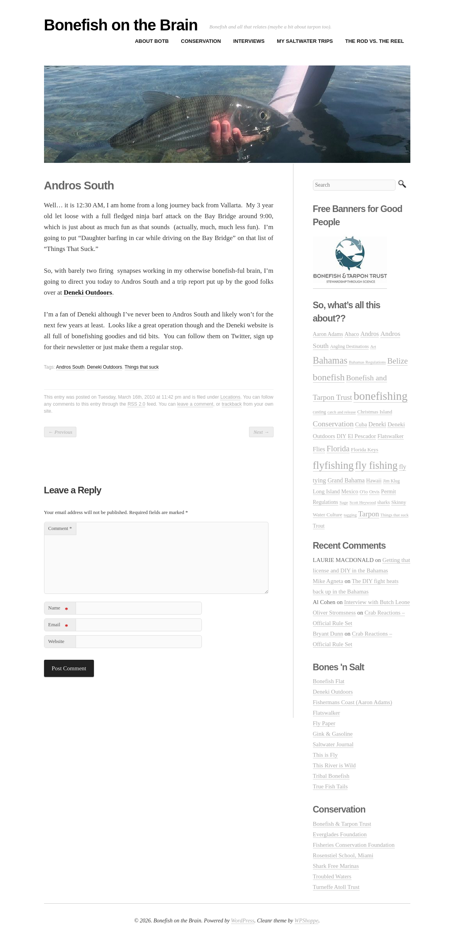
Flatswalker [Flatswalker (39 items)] (391, 436)
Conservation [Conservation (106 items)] (333, 423)
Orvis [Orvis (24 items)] (374, 492)
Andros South (70, 367)
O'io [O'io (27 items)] (364, 492)
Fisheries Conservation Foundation (354, 845)
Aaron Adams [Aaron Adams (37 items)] (328, 334)
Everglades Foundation (340, 834)
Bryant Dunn (328, 634)
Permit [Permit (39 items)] (388, 491)
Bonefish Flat (328, 681)
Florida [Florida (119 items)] (338, 448)
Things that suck (142, 367)
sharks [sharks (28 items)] (383, 502)
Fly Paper (324, 723)
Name (58, 609)
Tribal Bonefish (331, 776)
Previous (60, 432)
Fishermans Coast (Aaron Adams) (352, 702)
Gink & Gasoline (333, 734)
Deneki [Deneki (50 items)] (377, 424)
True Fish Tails (330, 786)
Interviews (249, 41)
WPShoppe (306, 921)
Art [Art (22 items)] (373, 346)
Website (56, 641)
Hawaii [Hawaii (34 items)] (374, 481)
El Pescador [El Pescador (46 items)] (362, 436)
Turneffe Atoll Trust (336, 887)
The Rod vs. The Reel (374, 41)
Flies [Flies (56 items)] (319, 449)
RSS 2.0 (136, 404)
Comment (60, 528)
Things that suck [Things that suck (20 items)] (394, 514)
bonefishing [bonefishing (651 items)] (380, 396)
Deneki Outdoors (104, 367)
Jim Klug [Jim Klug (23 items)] (391, 481)
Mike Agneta (328, 581)
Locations (230, 397)
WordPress (242, 921)
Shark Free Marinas (336, 866)
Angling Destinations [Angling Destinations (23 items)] (349, 346)
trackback (232, 404)
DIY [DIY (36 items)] (341, 436)
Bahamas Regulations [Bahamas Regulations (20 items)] (367, 362)
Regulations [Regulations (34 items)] (325, 502)
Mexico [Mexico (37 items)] (349, 491)
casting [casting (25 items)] (319, 412)
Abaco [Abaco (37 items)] (351, 334)
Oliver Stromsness (334, 612)
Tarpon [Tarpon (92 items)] (368, 514)
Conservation (201, 41)
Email (58, 626)
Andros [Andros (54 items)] (369, 333)
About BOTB (152, 41)
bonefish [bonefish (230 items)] (329, 377)
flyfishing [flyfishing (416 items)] (333, 465)
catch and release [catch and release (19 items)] (341, 412)
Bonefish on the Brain (121, 25)
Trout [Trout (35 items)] (319, 526)
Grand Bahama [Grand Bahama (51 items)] (345, 480)
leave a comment (195, 404)
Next (261, 432)
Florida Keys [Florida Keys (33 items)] (364, 449)
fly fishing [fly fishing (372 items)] (376, 465)
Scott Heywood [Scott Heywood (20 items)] (363, 502)
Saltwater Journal (333, 744)
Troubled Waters (332, 876)
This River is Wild (334, 765)
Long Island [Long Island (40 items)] (326, 491)
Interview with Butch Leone (377, 602)
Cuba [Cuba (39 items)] (361, 424)
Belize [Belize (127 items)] (397, 361)
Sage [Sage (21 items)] (343, 502)
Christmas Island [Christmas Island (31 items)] (374, 412)
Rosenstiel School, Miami (343, 855)
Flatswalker (326, 713)
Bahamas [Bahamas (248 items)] (330, 360)
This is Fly (325, 755)
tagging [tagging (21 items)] (350, 514)
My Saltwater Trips (305, 41)
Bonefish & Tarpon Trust (342, 824)
